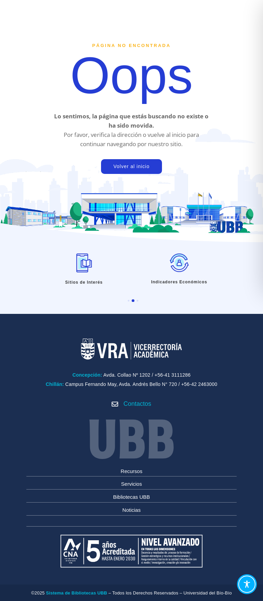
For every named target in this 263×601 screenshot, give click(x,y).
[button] (128, 301)
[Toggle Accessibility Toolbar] (247, 584)
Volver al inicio (131, 166)
